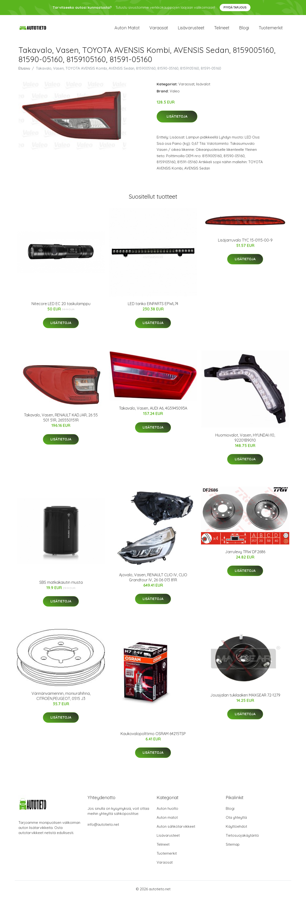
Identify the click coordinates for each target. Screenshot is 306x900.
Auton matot (127, 29)
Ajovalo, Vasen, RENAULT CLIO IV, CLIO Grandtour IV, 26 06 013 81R (153, 580)
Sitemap (233, 847)
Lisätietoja (177, 119)
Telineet (221, 29)
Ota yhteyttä (236, 820)
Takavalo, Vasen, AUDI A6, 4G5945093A (153, 410)
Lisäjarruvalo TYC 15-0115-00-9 (245, 242)
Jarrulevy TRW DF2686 (245, 554)
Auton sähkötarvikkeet (176, 829)
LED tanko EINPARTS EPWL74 (153, 306)
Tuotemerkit (271, 29)
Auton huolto (167, 811)
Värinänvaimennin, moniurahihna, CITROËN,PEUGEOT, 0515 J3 (61, 698)
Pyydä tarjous (235, 7)
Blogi (244, 29)
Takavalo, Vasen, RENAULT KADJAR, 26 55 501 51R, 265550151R (61, 420)
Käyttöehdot (236, 829)
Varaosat (158, 29)
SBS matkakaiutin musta (61, 584)
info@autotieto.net (103, 827)
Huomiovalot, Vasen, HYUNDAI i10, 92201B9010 (245, 440)
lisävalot (203, 86)
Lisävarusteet (191, 29)
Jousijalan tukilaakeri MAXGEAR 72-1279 (245, 697)
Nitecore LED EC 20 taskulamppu (61, 306)
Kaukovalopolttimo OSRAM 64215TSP (153, 736)
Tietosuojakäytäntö (242, 838)
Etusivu (24, 70)
